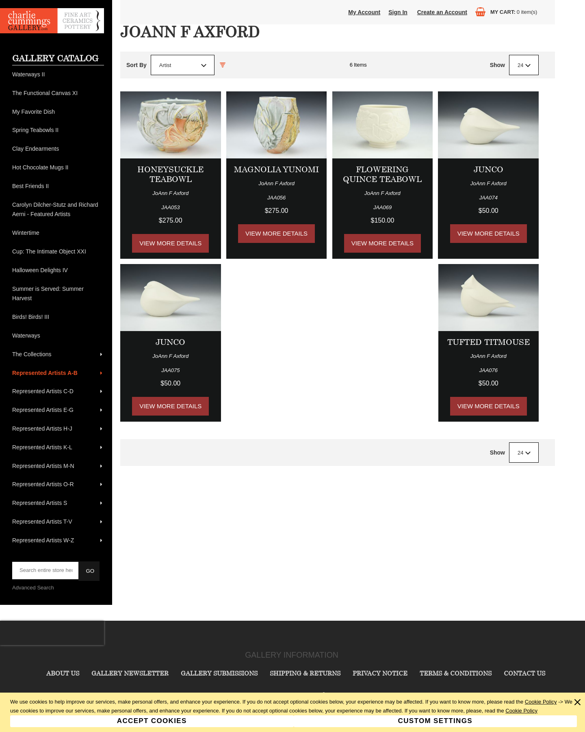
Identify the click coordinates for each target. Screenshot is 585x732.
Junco (488, 169)
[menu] (58, 307)
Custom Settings (435, 721)
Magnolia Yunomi (276, 169)
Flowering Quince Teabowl (382, 174)
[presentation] (52, 633)
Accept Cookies (152, 721)
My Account (364, 12)
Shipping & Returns (305, 673)
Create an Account (442, 12)
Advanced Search (33, 588)
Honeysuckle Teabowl (170, 174)
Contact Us (524, 673)
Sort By (136, 65)
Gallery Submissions (219, 673)
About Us (62, 673)
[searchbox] (46, 570)
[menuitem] (58, 74)
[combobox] (182, 65)
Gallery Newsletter (130, 673)
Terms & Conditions (456, 673)
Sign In (397, 12)
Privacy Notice (380, 673)
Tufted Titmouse (488, 342)
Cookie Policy (541, 702)
